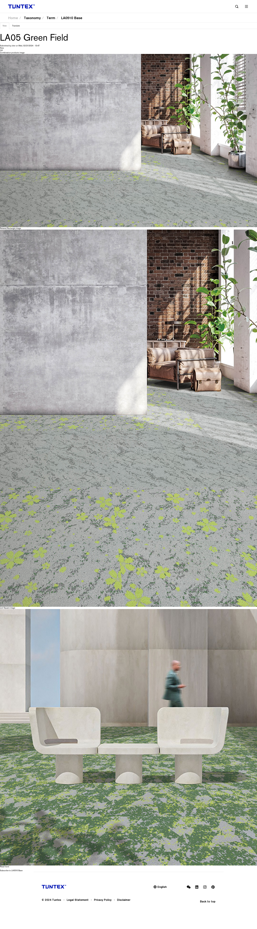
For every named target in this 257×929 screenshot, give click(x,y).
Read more (4, 866)
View (6, 26)
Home (13, 18)
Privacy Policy (103, 899)
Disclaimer (123, 899)
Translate (16, 26)
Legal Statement (77, 899)
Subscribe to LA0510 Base (11, 870)
